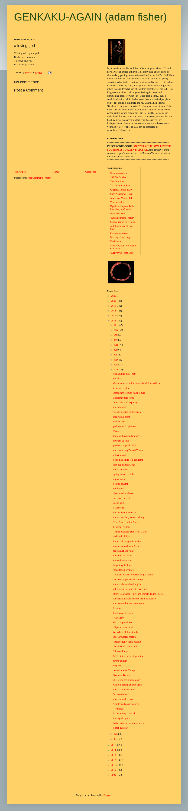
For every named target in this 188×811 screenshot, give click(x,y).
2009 (114, 775)
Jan (116, 739)
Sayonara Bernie (121, 675)
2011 (113, 765)
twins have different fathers (126, 632)
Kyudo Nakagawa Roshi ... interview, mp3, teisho (123, 208)
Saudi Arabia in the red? (125, 646)
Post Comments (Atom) (39, 178)
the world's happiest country (127, 541)
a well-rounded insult (123, 699)
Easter (116, 431)
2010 (114, 770)
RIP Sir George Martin (124, 637)
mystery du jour (121, 440)
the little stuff (120, 407)
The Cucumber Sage (120, 185)
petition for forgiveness (124, 426)
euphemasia (119, 421)
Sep (116, 339)
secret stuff (118, 503)
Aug (116, 345)
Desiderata (115, 241)
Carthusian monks (119, 233)
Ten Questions (117, 181)
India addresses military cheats (128, 723)
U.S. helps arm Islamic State (127, 412)
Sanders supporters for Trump (128, 579)
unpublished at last (122, 555)
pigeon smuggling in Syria (126, 546)
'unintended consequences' (126, 704)
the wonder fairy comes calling (128, 517)
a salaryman (119, 507)
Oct (116, 335)
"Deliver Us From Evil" (122, 253)
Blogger (107, 795)
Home (56, 172)
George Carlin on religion (123, 222)
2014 (114, 750)
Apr (116, 364)
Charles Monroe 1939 (121, 189)
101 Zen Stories (118, 177)
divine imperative (122, 560)
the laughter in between (124, 512)
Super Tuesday (120, 728)
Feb (116, 734)
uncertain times (120, 469)
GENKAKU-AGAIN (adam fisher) (90, 17)
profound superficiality (124, 445)
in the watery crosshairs (125, 713)
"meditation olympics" (124, 570)
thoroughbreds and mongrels (127, 436)
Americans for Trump (124, 670)
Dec (116, 325)
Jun (116, 354)
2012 (114, 760)
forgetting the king (122, 565)
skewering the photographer (127, 680)
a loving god (119, 455)
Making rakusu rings (120, 237)
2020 (114, 301)
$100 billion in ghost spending (128, 656)
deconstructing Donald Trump (128, 450)
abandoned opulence (123, 493)
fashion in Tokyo (121, 536)
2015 (114, 745)
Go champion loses (122, 622)
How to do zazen (118, 173)
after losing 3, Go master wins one (130, 589)
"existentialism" (121, 694)
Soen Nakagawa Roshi (121, 194)
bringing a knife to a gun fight (128, 460)
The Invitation (117, 202)
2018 (114, 310)
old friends (118, 488)
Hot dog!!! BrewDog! (124, 464)
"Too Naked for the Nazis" (126, 522)
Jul (115, 349)
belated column (120, 484)
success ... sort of (121, 498)
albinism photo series (123, 397)
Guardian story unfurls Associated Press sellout (136, 383)
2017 (114, 315)
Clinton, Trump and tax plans (127, 684)
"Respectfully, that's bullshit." (127, 641)
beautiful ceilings (121, 527)
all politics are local (123, 627)
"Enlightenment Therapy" (123, 217)
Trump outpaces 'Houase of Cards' (130, 531)
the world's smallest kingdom (127, 584)
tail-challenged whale (123, 550)
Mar (116, 369)
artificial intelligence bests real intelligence (134, 598)
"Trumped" (118, 708)
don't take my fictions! (124, 689)
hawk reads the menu (123, 613)
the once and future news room (128, 603)
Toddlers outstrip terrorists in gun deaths (133, 574)
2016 (114, 320)
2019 (114, 305)
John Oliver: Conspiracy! (125, 402)
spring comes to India (124, 474)
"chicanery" (119, 617)
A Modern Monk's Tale (121, 198)
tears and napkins (121, 388)
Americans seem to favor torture (129, 393)
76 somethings (120, 651)
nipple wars (119, 479)
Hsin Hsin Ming (118, 213)
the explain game (121, 718)
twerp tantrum (120, 661)
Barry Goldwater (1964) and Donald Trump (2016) (138, 594)
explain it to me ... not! (124, 373)
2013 (114, 755)
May (116, 359)
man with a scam (121, 417)
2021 (114, 295)
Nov (116, 330)
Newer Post (20, 172)
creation (117, 378)
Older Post (90, 172)
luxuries (117, 608)
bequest (117, 665)
